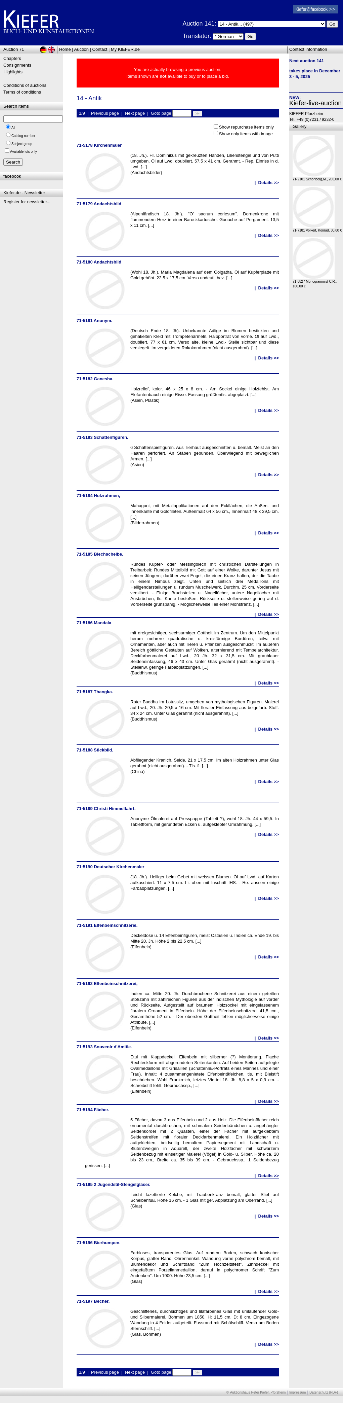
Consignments (17, 65)
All (13, 128)
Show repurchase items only (246, 127)
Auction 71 (13, 49)
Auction (81, 49)
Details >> (268, 182)
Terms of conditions (22, 92)
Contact (100, 49)
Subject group (21, 144)
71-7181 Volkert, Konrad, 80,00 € (317, 228)
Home (65, 49)
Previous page (105, 113)
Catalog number (23, 136)
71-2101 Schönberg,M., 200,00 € (317, 177)
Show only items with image (246, 133)
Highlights (13, 71)
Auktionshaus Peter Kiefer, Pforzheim (258, 1392)
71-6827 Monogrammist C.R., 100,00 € (315, 282)
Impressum (297, 1392)
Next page (135, 113)
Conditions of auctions (24, 85)
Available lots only (23, 151)
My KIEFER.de (125, 49)
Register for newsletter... (26, 201)
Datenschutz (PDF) (323, 1392)
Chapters (12, 58)
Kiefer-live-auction (315, 103)
